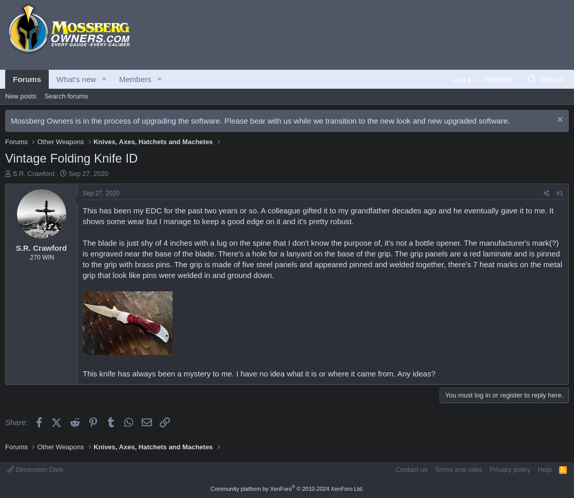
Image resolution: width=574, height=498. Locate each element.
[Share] (546, 194)
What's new (76, 79)
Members (135, 79)
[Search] (545, 79)
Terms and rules (458, 469)
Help (545, 469)
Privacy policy (510, 469)
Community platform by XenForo (287, 489)
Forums (27, 79)
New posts (20, 96)
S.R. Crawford (34, 173)
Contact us (411, 469)
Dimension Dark (35, 469)
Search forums (66, 96)
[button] (104, 79)
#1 (560, 193)
